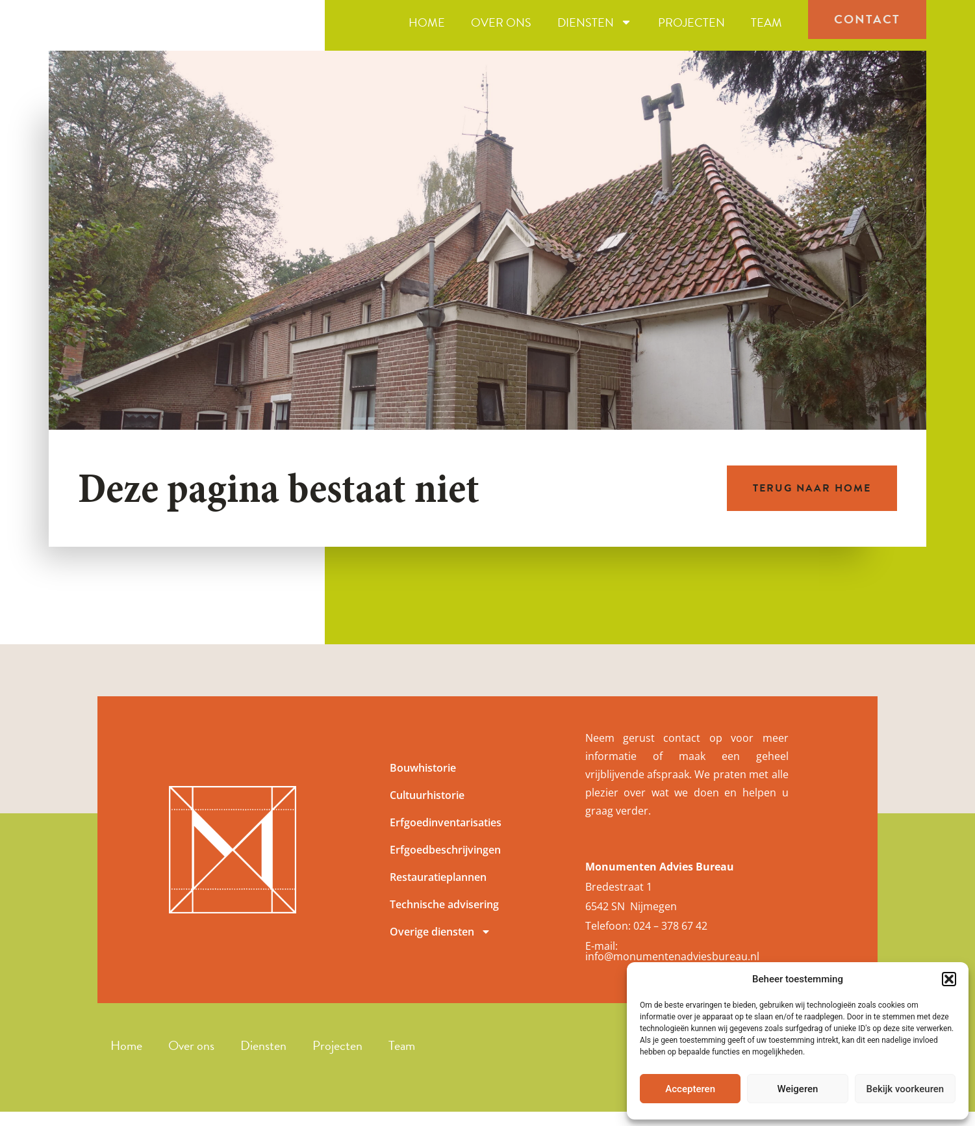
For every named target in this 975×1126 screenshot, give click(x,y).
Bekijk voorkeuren (905, 1089)
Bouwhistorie (423, 784)
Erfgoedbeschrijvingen (445, 866)
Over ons (501, 30)
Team (766, 30)
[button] (949, 979)
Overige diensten (440, 948)
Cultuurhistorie (427, 811)
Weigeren (798, 1089)
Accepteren (690, 1089)
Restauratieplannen (438, 893)
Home (427, 30)
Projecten (691, 30)
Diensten (594, 30)
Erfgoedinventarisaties (445, 838)
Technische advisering (444, 920)
